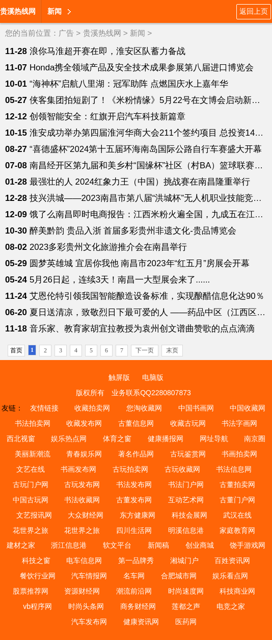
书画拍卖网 (239, 454)
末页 (172, 350)
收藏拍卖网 (92, 408)
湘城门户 (184, 560)
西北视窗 (21, 438)
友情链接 (44, 408)
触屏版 (119, 377)
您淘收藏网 (144, 408)
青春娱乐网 (84, 454)
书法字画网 (239, 423)
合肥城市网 (179, 576)
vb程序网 (37, 606)
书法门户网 (186, 484)
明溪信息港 (186, 530)
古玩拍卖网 (130, 469)
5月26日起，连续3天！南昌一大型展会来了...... (120, 280)
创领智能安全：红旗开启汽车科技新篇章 (107, 116)
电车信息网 (84, 560)
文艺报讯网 (34, 515)
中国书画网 (196, 408)
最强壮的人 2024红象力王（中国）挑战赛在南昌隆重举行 (140, 182)
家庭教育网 (237, 530)
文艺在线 (30, 469)
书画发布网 (78, 469)
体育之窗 (117, 438)
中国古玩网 (30, 500)
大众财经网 (85, 515)
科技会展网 (189, 515)
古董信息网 (136, 423)
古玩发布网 (82, 484)
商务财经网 (138, 606)
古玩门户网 (30, 484)
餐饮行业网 (38, 576)
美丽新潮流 (32, 454)
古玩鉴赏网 (188, 454)
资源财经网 (82, 591)
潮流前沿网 (134, 591)
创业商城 (199, 545)
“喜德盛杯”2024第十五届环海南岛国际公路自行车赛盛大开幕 (146, 149)
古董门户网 (237, 500)
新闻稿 (158, 545)
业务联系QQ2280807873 (151, 393)
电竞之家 (230, 606)
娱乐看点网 (230, 576)
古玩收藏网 (182, 469)
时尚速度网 (186, 591)
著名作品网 (136, 454)
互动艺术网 (186, 500)
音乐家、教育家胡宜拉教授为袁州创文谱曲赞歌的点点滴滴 (142, 329)
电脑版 (153, 377)
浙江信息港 (69, 545)
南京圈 (254, 438)
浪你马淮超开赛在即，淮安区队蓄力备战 (107, 51)
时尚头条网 (86, 606)
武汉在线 (237, 515)
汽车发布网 (89, 622)
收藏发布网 (84, 423)
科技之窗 (36, 560)
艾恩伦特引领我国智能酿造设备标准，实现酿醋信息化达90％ (147, 296)
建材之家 (21, 545)
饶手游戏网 (247, 545)
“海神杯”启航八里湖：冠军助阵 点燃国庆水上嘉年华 (129, 84)
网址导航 (214, 438)
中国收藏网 (247, 408)
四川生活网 (134, 530)
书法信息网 (234, 469)
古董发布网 (134, 500)
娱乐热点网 (69, 438)
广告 (66, 33)
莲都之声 (186, 606)
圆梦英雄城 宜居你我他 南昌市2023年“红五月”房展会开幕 (140, 263)
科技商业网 (237, 591)
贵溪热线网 (18, 11)
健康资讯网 (141, 622)
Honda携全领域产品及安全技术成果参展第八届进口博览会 (142, 67)
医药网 (186, 622)
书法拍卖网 (32, 423)
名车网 (134, 576)
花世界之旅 (30, 530)
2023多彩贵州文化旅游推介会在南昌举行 (108, 247)
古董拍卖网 (237, 484)
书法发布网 (134, 484)
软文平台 (117, 545)
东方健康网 (137, 515)
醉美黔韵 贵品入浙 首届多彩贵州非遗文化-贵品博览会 (133, 231)
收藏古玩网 (188, 423)
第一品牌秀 (136, 560)
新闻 (54, 11)
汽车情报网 (89, 576)
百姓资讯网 (232, 560)
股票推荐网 (30, 591)
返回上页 (253, 11)
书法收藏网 (82, 500)
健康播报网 (165, 438)
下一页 (144, 350)
